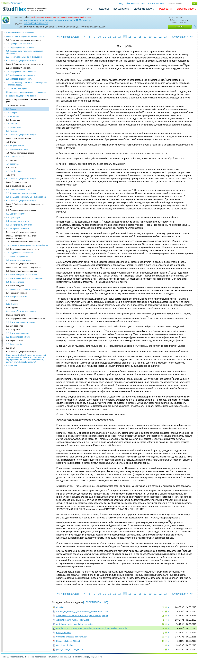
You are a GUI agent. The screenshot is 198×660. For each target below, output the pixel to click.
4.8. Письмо (11, 95)
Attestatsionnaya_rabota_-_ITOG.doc (72, 620)
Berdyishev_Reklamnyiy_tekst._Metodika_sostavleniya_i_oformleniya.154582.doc (92, 628)
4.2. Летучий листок (15, 73)
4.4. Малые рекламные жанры (20, 81)
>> (191, 36)
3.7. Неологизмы (13, 55)
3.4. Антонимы (12, 44)
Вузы (89, 8)
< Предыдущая (70, 36)
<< (58, 36)
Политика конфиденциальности (88, 657)
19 (145, 36)
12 (109, 36)
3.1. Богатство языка (15, 33)
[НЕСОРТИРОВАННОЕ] (36, 23)
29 (163, 616)
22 (160, 36)
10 (99, 36)
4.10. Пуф (10, 103)
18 (140, 36)
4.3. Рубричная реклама (17, 77)
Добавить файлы (144, 8)
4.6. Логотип (11, 88)
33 (163, 624)
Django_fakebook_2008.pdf (68, 641)
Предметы (103, 8)
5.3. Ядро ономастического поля (21, 121)
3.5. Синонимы (13, 48)
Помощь (5, 657)
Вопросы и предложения (152, 3)
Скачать (180, 26)
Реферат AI (166, 8)
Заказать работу (186, 8)
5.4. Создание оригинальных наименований (26, 125)
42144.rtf (60, 607)
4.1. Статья (11, 70)
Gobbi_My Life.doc (64, 645)
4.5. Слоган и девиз (15, 84)
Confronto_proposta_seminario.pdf (71, 637)
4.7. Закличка (12, 92)
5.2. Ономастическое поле (18, 117)
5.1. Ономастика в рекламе (18, 114)
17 (134, 36)
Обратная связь (132, 3)
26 (163, 628)
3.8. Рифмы (11, 59)
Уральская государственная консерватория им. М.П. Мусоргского (58, 20)
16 (129, 36)
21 (155, 36)
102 (162, 611)
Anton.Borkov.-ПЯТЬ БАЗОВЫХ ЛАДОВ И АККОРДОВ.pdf (82, 616)
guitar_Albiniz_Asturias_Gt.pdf (69, 649)
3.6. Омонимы (12, 51)
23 (165, 36)
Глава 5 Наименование (16, 110)
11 (104, 36)
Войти (6, 3)
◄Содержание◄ (2, 80)
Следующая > (180, 36)
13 (114, 36)
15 (124, 36)
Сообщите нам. (85, 17)
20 (150, 36)
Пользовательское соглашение (61, 657)
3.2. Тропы (11, 37)
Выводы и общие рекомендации (21, 62)
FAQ (121, 3)
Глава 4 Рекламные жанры (18, 66)
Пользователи (121, 8)
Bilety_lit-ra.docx (63, 632)
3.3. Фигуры (11, 40)
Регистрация (16, 3)
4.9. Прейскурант (14, 99)
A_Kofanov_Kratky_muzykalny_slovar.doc (74, 624)
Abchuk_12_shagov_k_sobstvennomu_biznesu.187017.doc (82, 611)
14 (119, 36)
